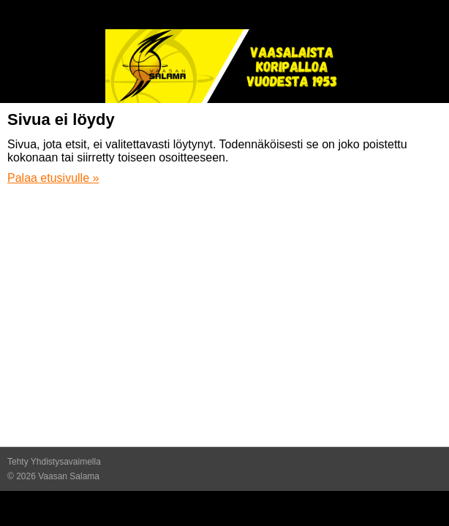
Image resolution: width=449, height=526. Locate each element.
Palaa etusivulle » (53, 178)
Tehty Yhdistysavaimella (54, 462)
